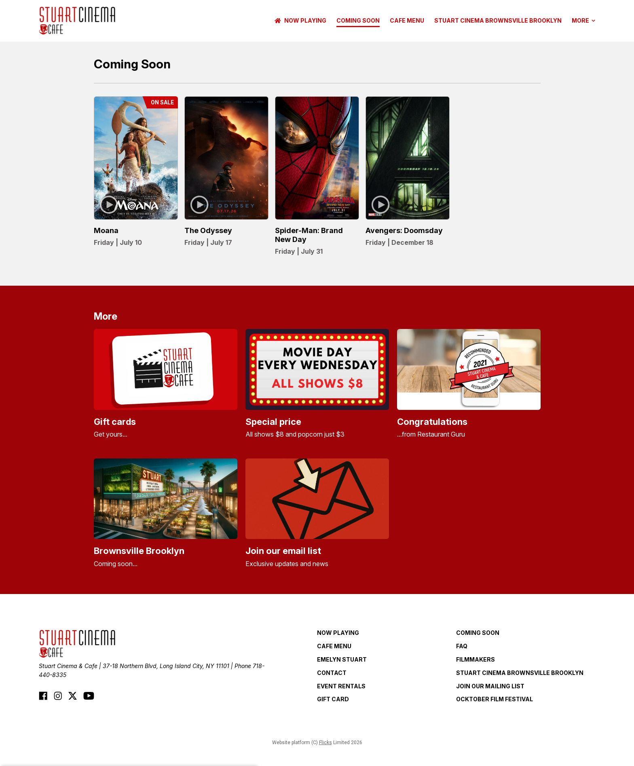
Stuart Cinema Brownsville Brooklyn (498, 20)
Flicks (325, 742)
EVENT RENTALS (341, 686)
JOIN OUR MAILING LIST (490, 686)
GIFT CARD (333, 699)
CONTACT (332, 672)
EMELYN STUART (342, 659)
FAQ (461, 646)
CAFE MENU (407, 20)
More (583, 20)
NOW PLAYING (300, 20)
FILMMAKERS (475, 659)
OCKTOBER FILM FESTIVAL (494, 699)
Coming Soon (358, 20)
